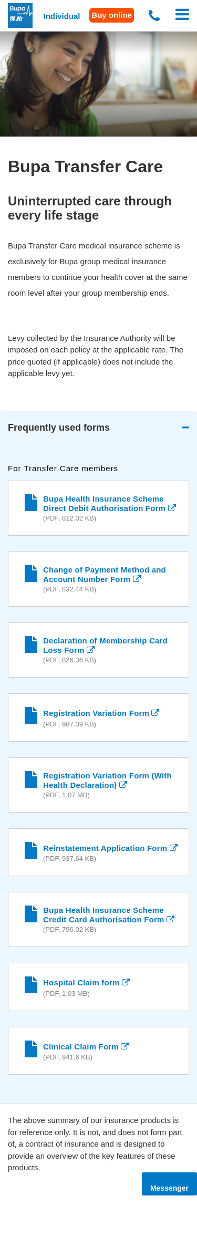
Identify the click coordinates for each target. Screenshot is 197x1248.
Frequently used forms (59, 427)
